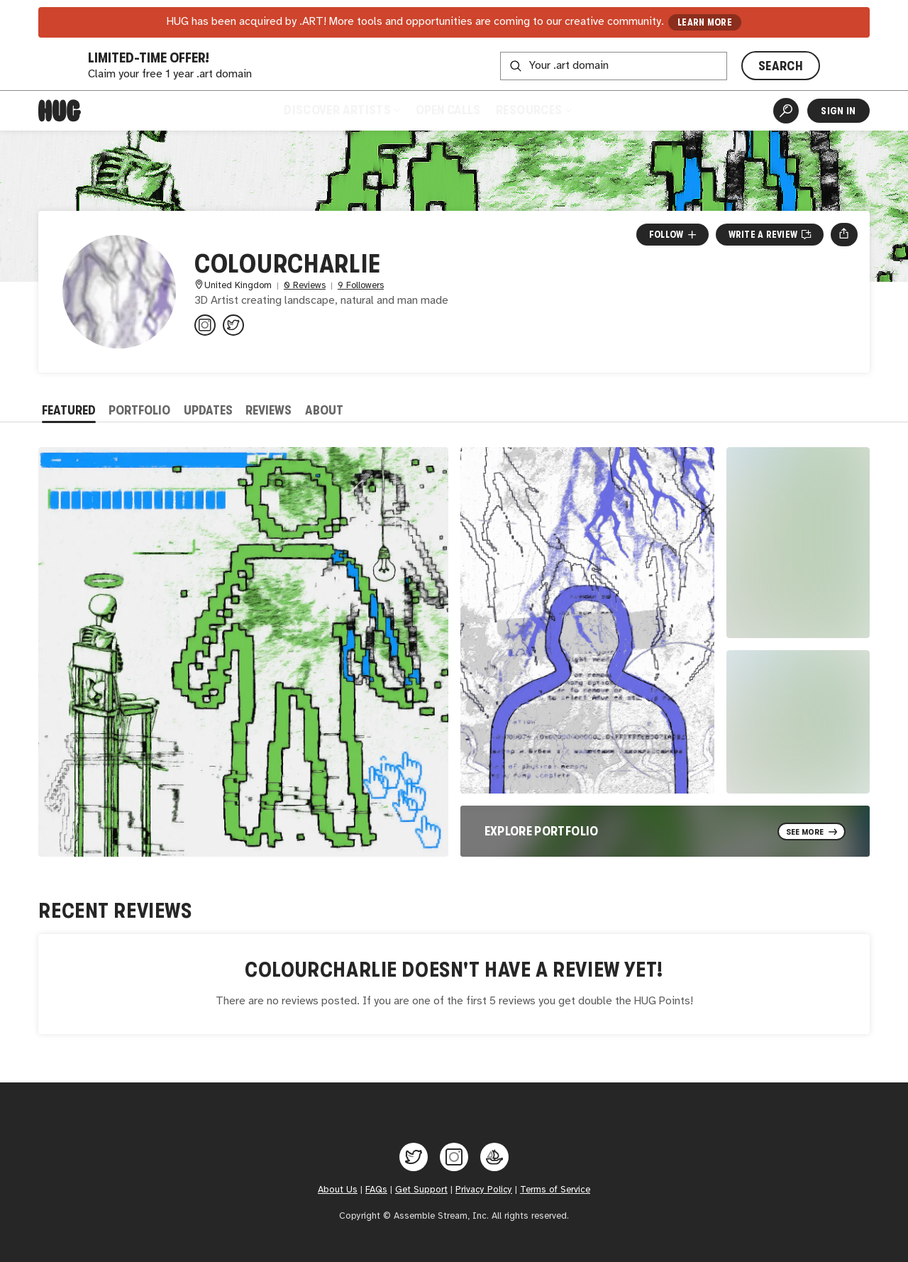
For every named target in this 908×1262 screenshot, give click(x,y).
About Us (338, 1190)
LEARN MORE (704, 22)
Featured (69, 410)
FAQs (376, 1190)
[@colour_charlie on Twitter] (233, 325)
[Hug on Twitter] (413, 1157)
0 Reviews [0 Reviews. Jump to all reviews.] (305, 285)
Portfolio (139, 410)
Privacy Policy (483, 1190)
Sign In (838, 110)
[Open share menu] (844, 234)
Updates (208, 410)
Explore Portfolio (542, 831)
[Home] (59, 111)
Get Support (421, 1190)
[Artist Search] (786, 111)
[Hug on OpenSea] (494, 1157)
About (324, 410)
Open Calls (448, 110)
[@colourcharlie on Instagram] (205, 325)
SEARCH (780, 66)
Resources (533, 110)
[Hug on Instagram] (454, 1157)
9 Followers (361, 285)
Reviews (268, 410)
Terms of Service (555, 1190)
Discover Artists (341, 110)
